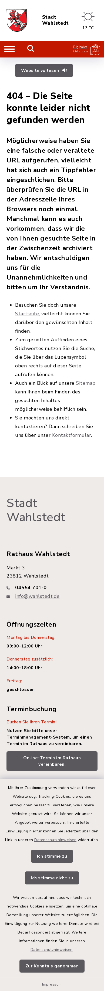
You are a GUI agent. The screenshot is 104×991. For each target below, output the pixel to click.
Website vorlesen (44, 70)
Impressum (52, 984)
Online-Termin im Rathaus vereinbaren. (52, 761)
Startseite (27, 313)
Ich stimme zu (52, 856)
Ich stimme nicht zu (52, 878)
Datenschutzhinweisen (55, 839)
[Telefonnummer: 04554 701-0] (52, 587)
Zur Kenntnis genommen (52, 966)
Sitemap (86, 383)
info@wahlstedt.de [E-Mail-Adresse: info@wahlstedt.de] (37, 596)
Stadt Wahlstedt (55, 20)
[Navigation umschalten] (9, 49)
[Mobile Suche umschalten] (31, 49)
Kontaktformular (71, 435)
